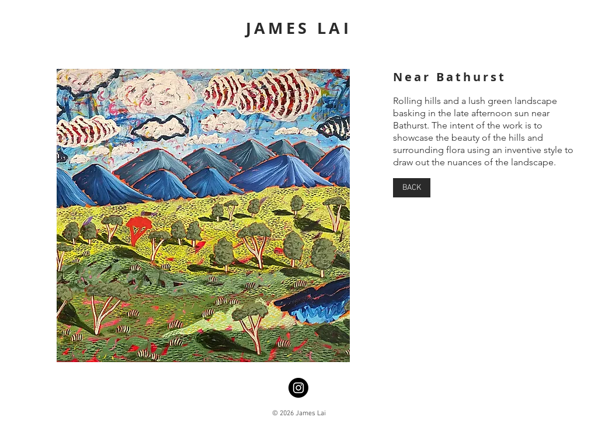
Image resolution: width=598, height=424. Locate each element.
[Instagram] (298, 388)
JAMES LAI (299, 28)
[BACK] (411, 187)
